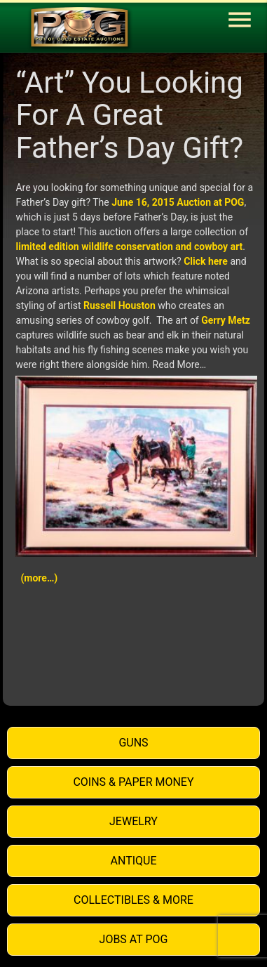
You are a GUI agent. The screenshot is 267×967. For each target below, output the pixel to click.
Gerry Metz (225, 320)
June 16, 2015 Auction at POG (177, 202)
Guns (133, 742)
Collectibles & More (133, 900)
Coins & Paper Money (133, 782)
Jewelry (133, 821)
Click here (206, 261)
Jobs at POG (134, 939)
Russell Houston (119, 305)
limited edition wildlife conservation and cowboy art (128, 246)
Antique (134, 860)
